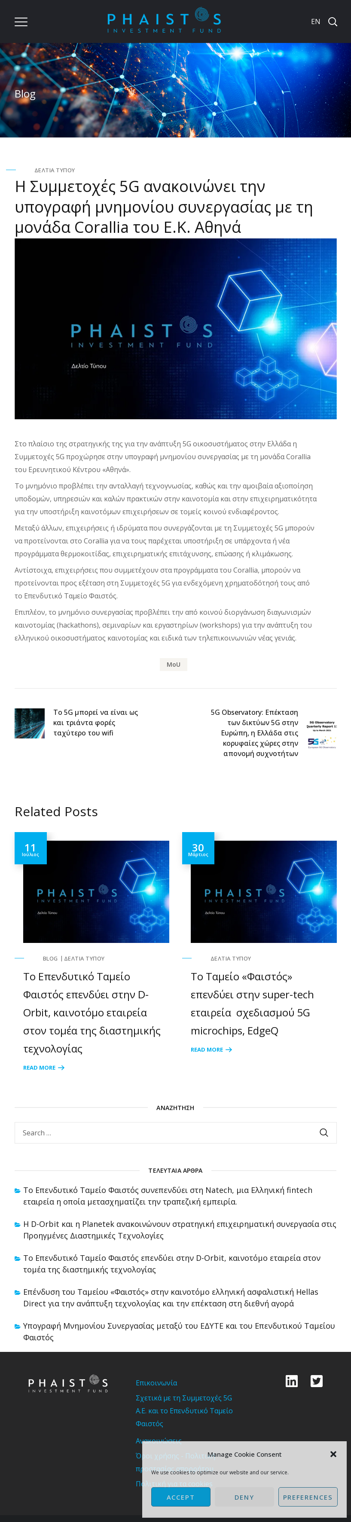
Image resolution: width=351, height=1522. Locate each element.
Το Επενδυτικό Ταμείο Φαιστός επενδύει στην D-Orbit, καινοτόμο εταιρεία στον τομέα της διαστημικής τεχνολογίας (92, 1012)
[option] (92, 953)
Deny (244, 1497)
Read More (39, 1067)
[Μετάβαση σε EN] (315, 21)
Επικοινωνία (156, 1383)
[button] (333, 1454)
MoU (173, 664)
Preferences (308, 1497)
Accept (181, 1497)
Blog (50, 958)
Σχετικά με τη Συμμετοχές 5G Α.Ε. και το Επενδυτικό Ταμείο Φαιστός (184, 1410)
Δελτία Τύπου (54, 170)
